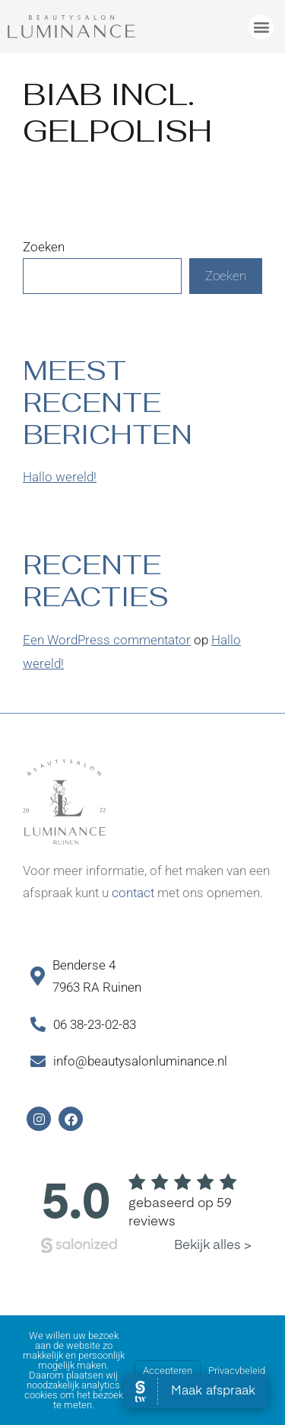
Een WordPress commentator (107, 639)
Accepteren (167, 1370)
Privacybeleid (236, 1370)
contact (133, 892)
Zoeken (44, 246)
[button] (261, 27)
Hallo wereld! (60, 476)
